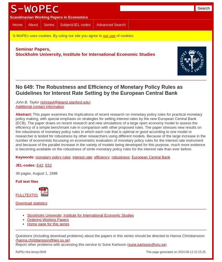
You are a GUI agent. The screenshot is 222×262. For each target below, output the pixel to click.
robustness (121, 157)
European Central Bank (151, 157)
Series (49, 25)
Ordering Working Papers (48, 219)
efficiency (102, 157)
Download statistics (31, 203)
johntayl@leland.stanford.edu (65, 102)
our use (109, 36)
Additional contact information (40, 106)
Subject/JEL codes (75, 25)
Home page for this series (48, 224)
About (33, 25)
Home (18, 25)
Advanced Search (111, 25)
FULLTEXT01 (27, 195)
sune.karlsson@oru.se (146, 244)
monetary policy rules (53, 157)
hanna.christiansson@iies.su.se (43, 240)
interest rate (82, 157)
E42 (40, 165)
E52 (48, 165)
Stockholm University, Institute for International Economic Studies (80, 215)
